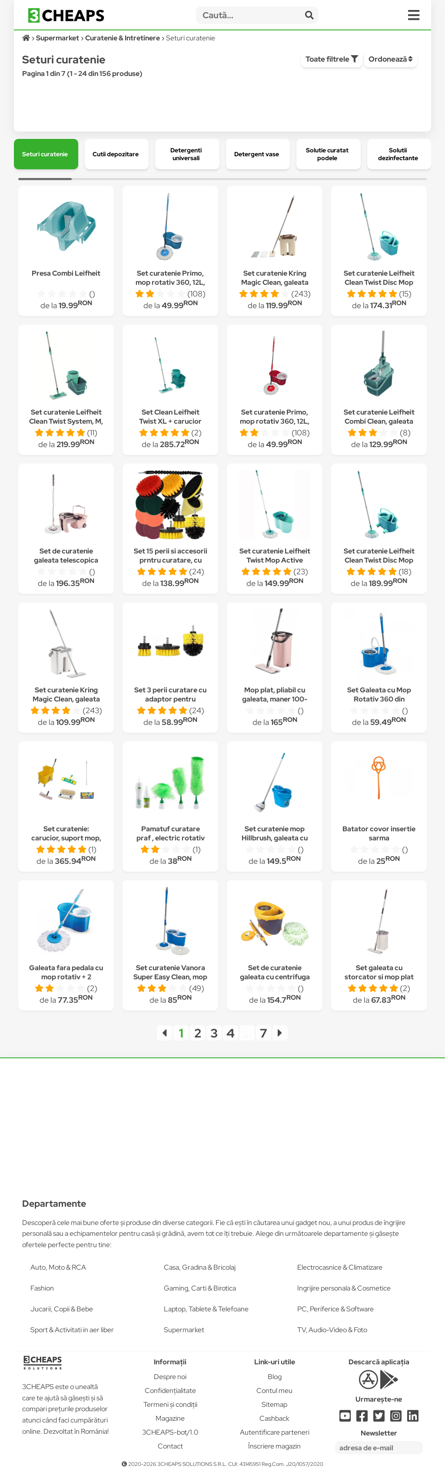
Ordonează (391, 59)
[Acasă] (26, 38)
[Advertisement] (222, 1122)
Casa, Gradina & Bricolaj (200, 1267)
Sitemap (274, 1404)
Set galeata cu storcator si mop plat (379, 972)
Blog (275, 1376)
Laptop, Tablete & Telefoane (206, 1309)
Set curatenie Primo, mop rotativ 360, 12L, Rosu (274, 421)
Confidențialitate (170, 1390)
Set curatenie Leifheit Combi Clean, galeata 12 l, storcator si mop (379, 421)
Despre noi (170, 1376)
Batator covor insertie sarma (378, 833)
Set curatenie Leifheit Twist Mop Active (274, 556)
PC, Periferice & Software (335, 1309)
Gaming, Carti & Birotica (200, 1288)
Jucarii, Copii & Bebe (61, 1309)
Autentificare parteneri (274, 1432)
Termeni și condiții (170, 1404)
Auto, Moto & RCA (58, 1267)
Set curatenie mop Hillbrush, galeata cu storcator (275, 838)
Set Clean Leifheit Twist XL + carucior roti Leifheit (170, 421)
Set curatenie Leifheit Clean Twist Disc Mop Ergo (379, 282)
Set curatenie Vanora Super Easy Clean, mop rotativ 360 (170, 977)
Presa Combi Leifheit (66, 273)
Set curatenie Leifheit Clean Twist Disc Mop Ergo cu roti (379, 560)
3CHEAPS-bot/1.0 (170, 1432)
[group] (46, 154)
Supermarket (184, 1329)
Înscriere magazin (274, 1446)
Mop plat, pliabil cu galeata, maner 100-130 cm (274, 699)
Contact (170, 1446)
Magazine (170, 1418)
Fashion (42, 1288)
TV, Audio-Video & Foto (332, 1329)
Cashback (274, 1418)
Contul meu (274, 1390)
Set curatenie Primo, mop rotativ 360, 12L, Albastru (170, 282)
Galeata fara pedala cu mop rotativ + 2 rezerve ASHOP (66, 977)
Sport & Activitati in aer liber (72, 1329)
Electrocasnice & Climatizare (339, 1267)
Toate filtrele (332, 59)
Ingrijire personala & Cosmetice (344, 1288)
